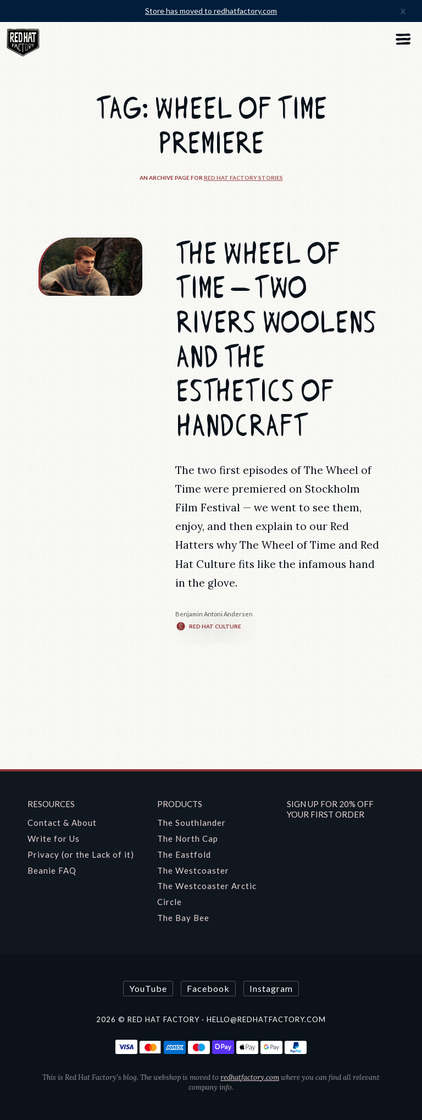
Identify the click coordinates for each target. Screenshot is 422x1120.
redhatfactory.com (249, 1077)
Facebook (208, 988)
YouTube (148, 988)
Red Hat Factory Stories (243, 177)
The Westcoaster (193, 870)
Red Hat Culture (208, 626)
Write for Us (53, 838)
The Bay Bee (183, 918)
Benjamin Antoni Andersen (214, 613)
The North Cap (187, 838)
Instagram (271, 988)
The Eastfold (184, 854)
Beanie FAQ (51, 870)
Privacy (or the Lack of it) (80, 854)
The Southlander (191, 822)
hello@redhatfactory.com (266, 1019)
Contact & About (62, 822)
